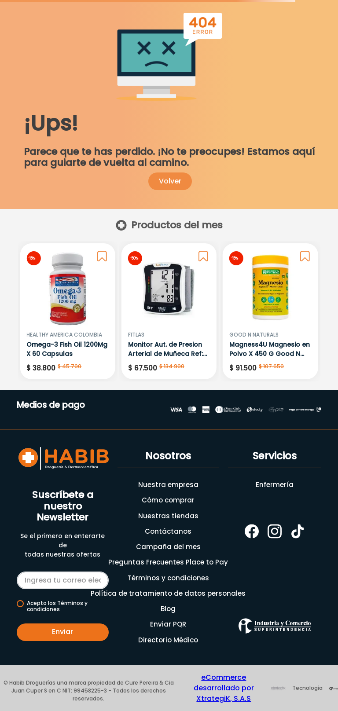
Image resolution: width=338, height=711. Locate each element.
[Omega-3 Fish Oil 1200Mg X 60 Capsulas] (67, 311)
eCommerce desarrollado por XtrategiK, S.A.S (224, 688)
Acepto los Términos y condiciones (57, 606)
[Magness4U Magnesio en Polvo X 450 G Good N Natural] (270, 311)
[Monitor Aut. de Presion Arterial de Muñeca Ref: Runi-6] (169, 311)
